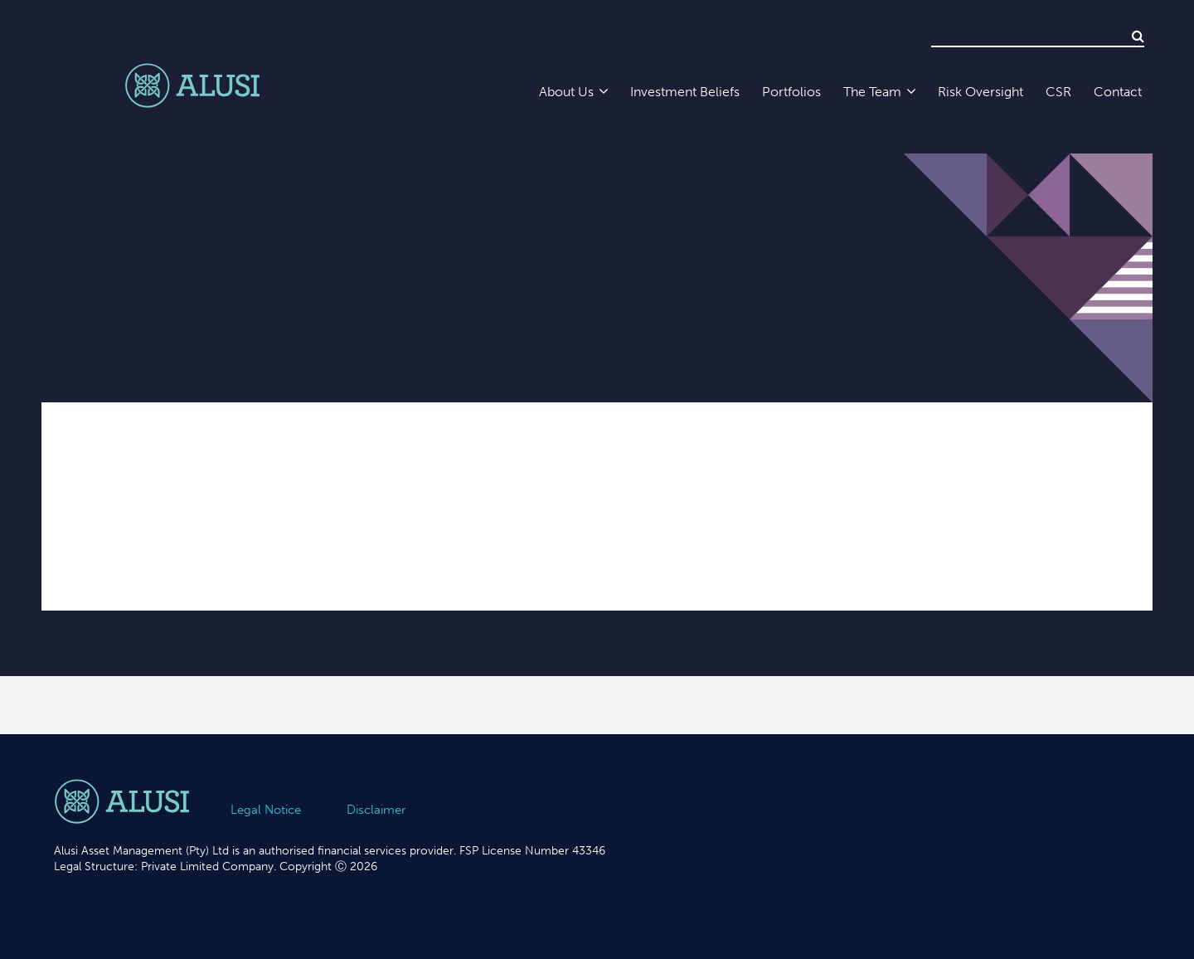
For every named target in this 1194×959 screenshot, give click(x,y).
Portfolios (791, 92)
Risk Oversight (980, 92)
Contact (1118, 92)
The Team (872, 92)
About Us (566, 92)
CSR (1058, 92)
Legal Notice (266, 809)
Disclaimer (376, 809)
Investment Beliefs (685, 92)
